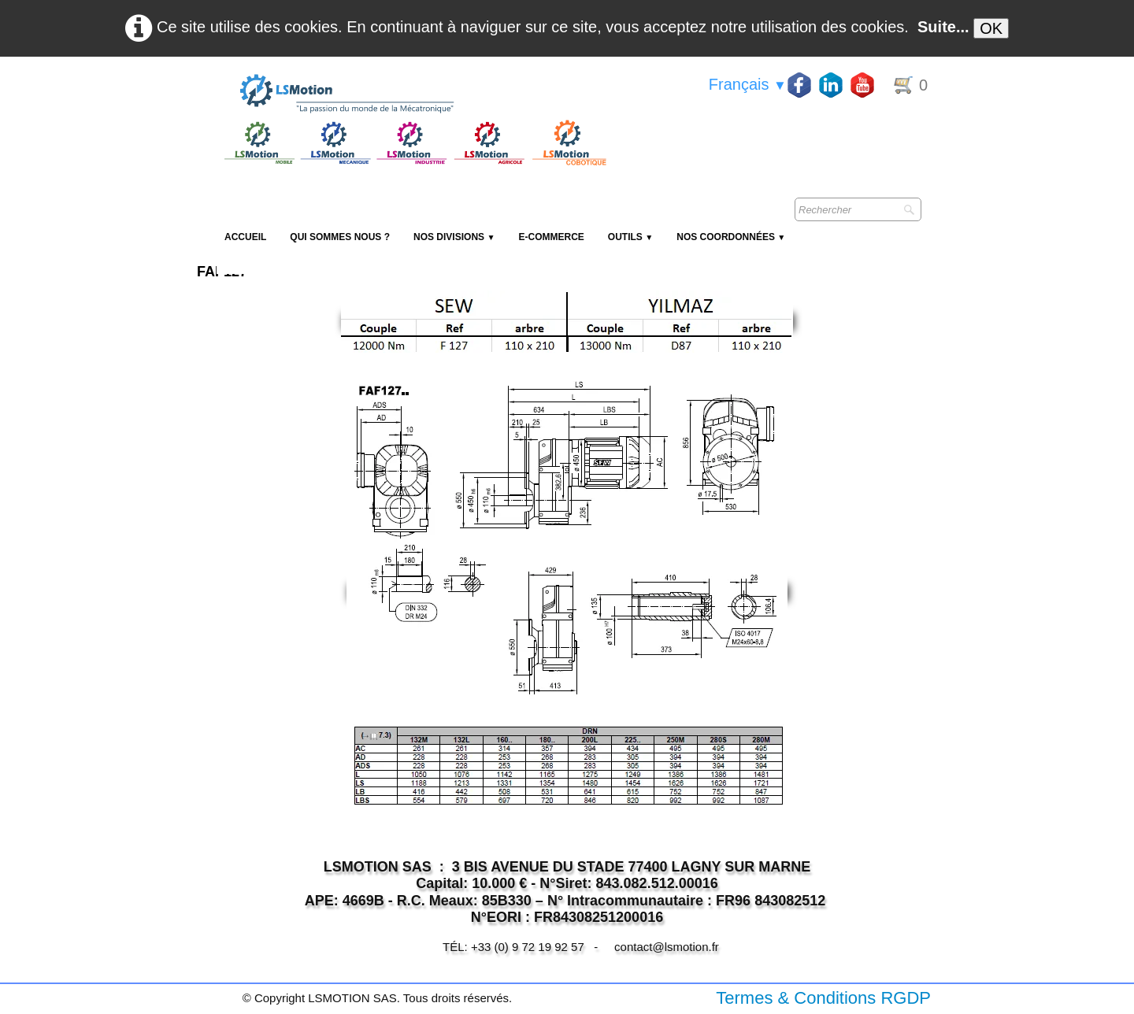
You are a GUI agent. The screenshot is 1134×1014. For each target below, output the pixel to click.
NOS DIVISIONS (454, 236)
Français (748, 84)
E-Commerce (551, 236)
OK (991, 28)
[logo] (413, 94)
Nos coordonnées (730, 236)
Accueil (245, 236)
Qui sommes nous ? (340, 236)
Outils (630, 236)
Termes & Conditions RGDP (823, 998)
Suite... (943, 26)
